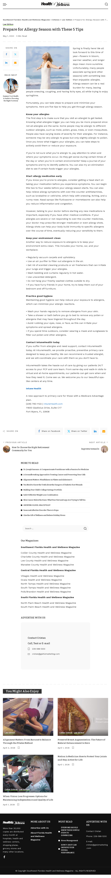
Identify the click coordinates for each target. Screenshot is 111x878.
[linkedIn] (95, 431)
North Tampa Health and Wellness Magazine (45, 583)
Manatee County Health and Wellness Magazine (47, 564)
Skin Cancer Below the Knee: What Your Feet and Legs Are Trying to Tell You (54, 500)
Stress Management (69, 844)
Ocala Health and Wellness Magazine (41, 579)
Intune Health (34, 388)
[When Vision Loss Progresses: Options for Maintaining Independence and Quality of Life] (28, 774)
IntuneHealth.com (54, 403)
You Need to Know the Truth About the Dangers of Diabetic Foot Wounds (53, 485)
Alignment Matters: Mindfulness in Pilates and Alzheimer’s (47, 480)
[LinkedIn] (6, 62)
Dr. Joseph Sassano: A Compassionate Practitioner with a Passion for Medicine (56, 470)
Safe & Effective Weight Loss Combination (40, 495)
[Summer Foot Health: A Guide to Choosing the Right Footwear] (10, 86)
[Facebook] (6, 54)
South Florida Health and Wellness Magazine (47, 597)
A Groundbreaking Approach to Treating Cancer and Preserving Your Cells (54, 475)
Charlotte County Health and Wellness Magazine (48, 556)
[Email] (15, 62)
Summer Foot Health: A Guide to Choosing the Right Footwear (11, 98)
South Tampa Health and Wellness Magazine (46, 587)
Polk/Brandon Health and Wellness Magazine (46, 591)
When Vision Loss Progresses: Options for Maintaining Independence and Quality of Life (27, 799)
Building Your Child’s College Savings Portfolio (42, 490)
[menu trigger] (5, 4)
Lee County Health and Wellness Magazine (44, 560)
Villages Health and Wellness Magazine (42, 576)
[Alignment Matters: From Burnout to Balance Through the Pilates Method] (28, 717)
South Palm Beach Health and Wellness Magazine (48, 607)
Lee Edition (8, 24)
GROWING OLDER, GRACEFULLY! (36, 505)
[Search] (106, 4)
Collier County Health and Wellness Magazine (46, 552)
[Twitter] (15, 54)
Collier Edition (66, 733)
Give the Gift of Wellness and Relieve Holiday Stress (44, 515)
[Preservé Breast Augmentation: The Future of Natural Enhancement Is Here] (83, 717)
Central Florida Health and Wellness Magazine (48, 570)
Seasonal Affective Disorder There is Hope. (41, 510)
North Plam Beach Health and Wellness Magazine (48, 603)
